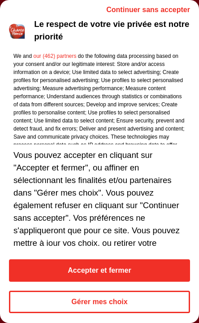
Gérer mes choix (99, 302)
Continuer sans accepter (148, 9)
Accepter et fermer (99, 270)
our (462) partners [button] (54, 56)
